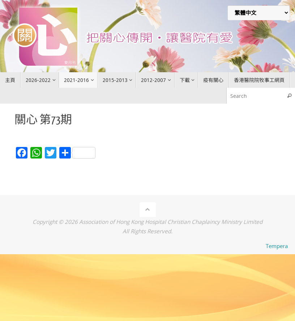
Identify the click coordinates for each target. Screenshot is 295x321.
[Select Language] (258, 12)
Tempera (277, 246)
